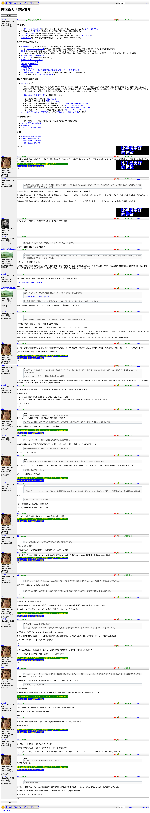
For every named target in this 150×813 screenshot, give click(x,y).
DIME (23, 51)
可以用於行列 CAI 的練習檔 (31, 141)
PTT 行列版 (25, 125)
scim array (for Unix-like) (29, 64)
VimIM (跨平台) (26, 66)
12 (18, 385)
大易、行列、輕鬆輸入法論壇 (32, 127)
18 (18, 536)
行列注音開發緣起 (72, 70)
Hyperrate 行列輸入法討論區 (31, 123)
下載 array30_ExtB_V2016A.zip (75, 105)
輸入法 (22, 3)
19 (18, 552)
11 (18, 366)
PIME (23, 53)
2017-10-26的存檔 (91, 29)
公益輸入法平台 (27, 57)
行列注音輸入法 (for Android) (31, 70)
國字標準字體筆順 (27, 138)
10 (18, 343)
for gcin (50, 74)
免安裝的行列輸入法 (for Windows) (33, 55)
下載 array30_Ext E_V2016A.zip (75, 110)
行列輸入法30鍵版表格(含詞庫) (67, 112)
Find (130, 3)
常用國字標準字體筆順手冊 (31, 136)
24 (18, 668)
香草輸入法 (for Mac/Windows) (32, 60)
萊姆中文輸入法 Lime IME (30, 68)
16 (18, 483)
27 (18, 739)
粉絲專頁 (37, 31)
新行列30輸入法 (27, 47)
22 (18, 619)
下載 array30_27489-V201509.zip (76, 103)
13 (18, 409)
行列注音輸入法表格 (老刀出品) (54, 70)
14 (18, 435)
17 (18, 513)
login (143, 3)
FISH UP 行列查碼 (27, 33)
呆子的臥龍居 (26, 38)
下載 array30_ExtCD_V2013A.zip (78, 108)
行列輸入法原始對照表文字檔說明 (33, 95)
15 (18, 455)
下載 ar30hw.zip (51, 99)
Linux (29, 49)
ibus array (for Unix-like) (29, 62)
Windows (34, 49)
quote (138, 20)
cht (6, 3)
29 (18, 776)
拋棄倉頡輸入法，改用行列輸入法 (29, 282)
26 (18, 717)
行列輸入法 (33, 3)
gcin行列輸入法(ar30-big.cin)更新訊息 (34, 112)
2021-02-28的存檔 (84, 35)
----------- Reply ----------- (9, 15)
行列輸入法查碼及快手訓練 (31, 143)
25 (18, 703)
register (147, 3)
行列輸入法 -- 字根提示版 (30, 72)
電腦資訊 (14, 3)
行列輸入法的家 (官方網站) (31, 29)
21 (18, 597)
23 (18, 645)
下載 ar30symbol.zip (53, 101)
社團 (35, 121)
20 (18, 575)
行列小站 (24, 35)
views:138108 (5, 810)
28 (18, 754)
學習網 (36, 138)
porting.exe (25, 83)
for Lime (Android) (41, 74)
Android (41, 49)
